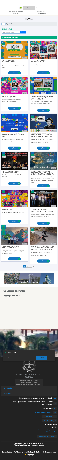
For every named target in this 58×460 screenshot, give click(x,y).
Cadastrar (41, 357)
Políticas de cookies (51, 432)
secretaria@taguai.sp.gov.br (43, 412)
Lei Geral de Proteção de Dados (47, 436)
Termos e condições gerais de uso (47, 430)
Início (3, 24)
